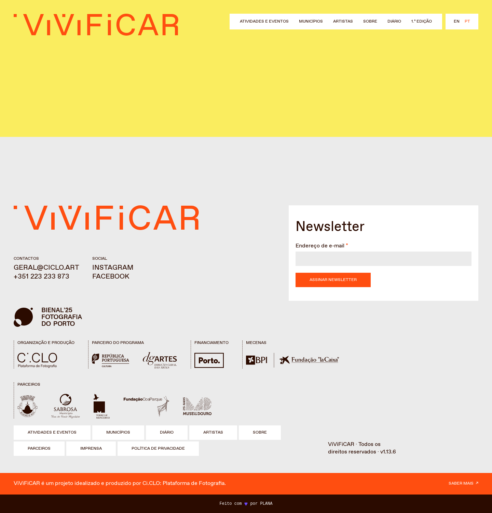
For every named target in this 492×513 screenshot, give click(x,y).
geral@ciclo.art (46, 267)
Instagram (113, 267)
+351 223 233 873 (41, 276)
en (457, 21)
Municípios (311, 21)
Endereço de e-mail (320, 245)
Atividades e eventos (264, 21)
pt (467, 21)
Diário (394, 21)
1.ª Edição (421, 21)
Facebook (110, 276)
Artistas (343, 21)
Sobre (370, 21)
